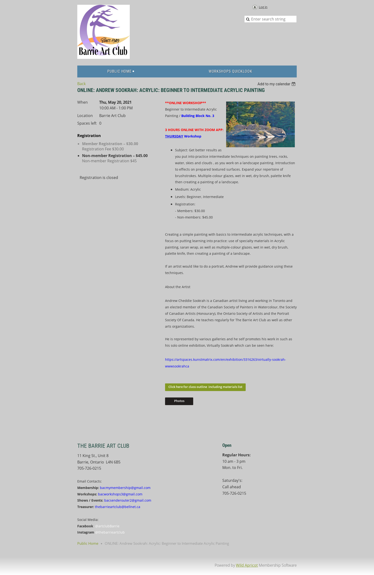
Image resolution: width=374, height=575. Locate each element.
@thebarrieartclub (110, 532)
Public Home (87, 543)
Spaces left (87, 123)
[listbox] (277, 84)
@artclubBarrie (107, 526)
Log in (263, 7)
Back (81, 83)
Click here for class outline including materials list (205, 387)
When (82, 102)
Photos (179, 401)
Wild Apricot (247, 565)
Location (85, 115)
